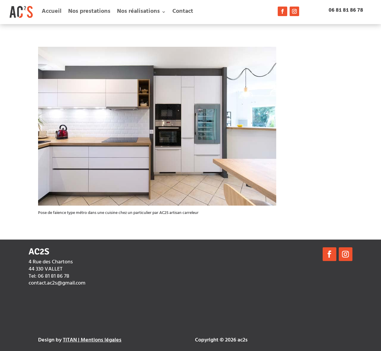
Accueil (52, 11)
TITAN (70, 341)
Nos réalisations (138, 11)
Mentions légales (101, 341)
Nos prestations (89, 11)
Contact (182, 11)
